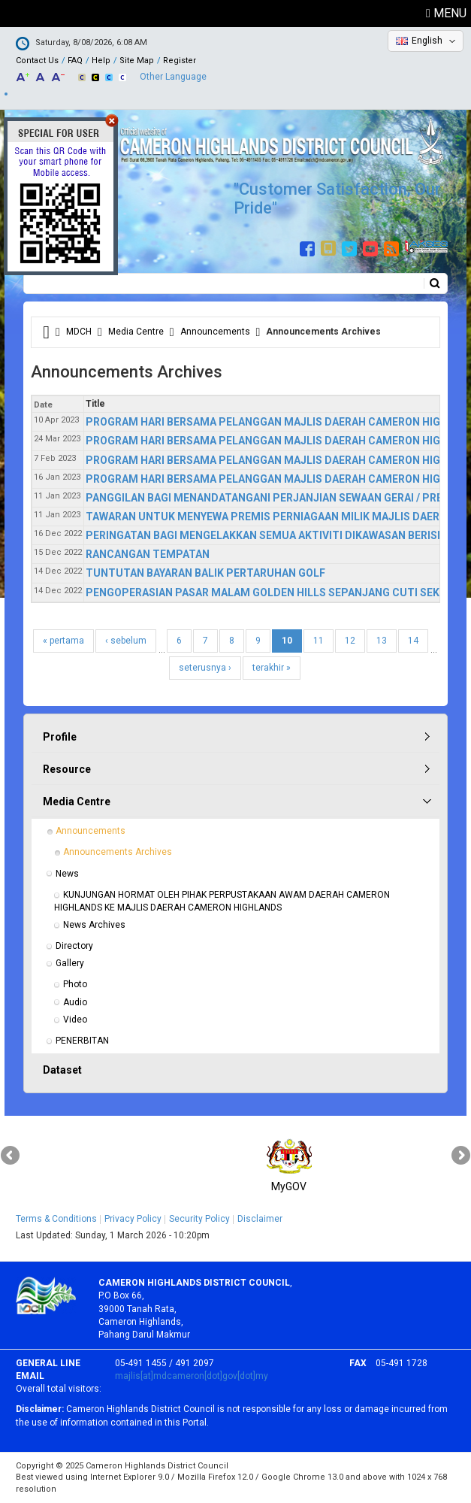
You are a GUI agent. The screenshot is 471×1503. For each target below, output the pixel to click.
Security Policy (199, 1219)
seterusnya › (205, 667)
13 (381, 640)
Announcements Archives (117, 852)
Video (75, 1019)
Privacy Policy (133, 1219)
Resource (67, 769)
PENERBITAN (82, 1040)
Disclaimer (259, 1219)
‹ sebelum (125, 640)
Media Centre (136, 331)
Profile (60, 737)
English (427, 40)
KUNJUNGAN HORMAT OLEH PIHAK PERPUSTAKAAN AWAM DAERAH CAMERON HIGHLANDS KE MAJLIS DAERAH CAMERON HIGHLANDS (223, 901)
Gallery (70, 963)
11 (318, 640)
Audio (75, 1002)
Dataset (62, 1070)
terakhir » (271, 667)
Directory (74, 946)
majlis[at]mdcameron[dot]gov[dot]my (191, 1376)
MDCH (79, 331)
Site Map (136, 60)
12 (350, 640)
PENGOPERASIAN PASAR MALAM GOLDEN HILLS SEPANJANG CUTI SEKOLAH (276, 592)
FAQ (75, 60)
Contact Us (37, 60)
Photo (75, 984)
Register (179, 60)
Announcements (215, 331)
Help (101, 60)
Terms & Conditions (56, 1219)
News (67, 873)
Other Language (173, 76)
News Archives (94, 925)
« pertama (63, 640)
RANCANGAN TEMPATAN (148, 554)
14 (413, 640)
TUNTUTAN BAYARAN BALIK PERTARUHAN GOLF (205, 573)
